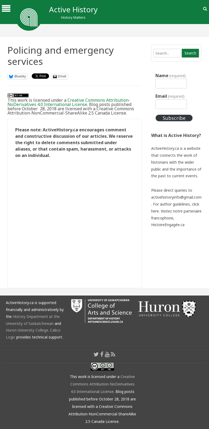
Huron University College (27, 330)
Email (169, 96)
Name (170, 75)
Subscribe (174, 118)
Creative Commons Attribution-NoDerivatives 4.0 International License (68, 102)
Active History (73, 9)
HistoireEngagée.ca (167, 224)
